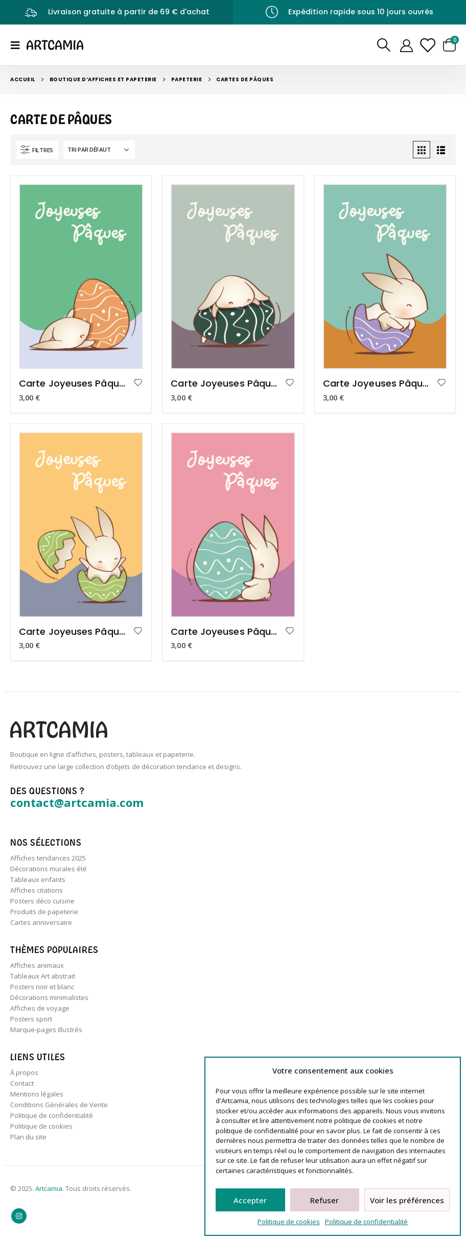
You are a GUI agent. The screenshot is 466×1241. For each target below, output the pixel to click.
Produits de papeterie (44, 911)
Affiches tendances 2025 (48, 858)
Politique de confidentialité (366, 1221)
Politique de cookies (289, 1221)
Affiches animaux (37, 965)
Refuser (324, 1200)
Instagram (19, 1216)
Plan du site (28, 1136)
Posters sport (31, 1018)
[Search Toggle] (383, 45)
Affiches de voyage (39, 1008)
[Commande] (99, 149)
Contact (22, 1083)
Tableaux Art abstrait (42, 976)
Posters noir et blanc (42, 986)
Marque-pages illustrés (46, 1029)
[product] (81, 276)
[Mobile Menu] (18, 45)
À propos (24, 1072)
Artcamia (48, 1188)
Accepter (250, 1200)
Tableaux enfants (37, 879)
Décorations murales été (48, 868)
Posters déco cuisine (42, 900)
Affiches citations (36, 890)
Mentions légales (36, 1094)
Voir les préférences (407, 1200)
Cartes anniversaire (41, 922)
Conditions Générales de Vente (59, 1104)
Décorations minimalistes (49, 997)
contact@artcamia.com (77, 802)
